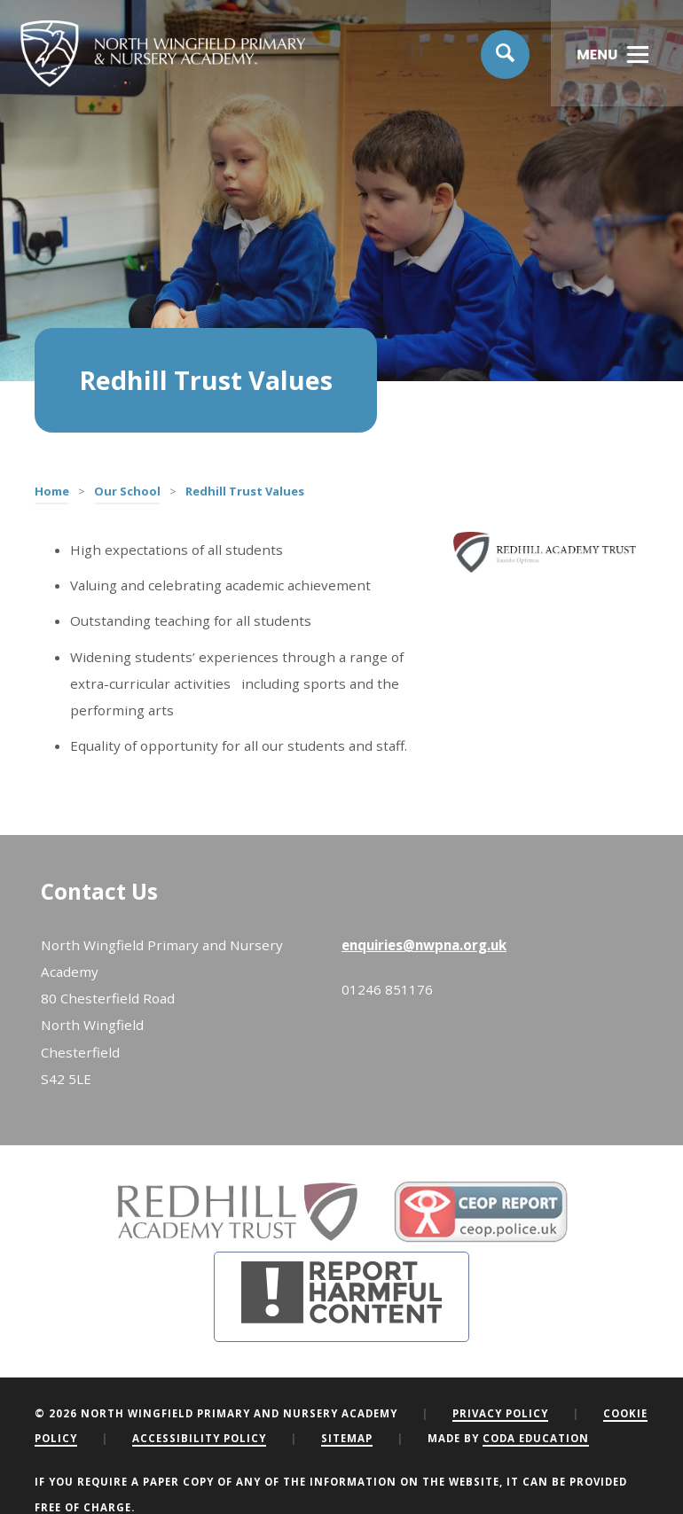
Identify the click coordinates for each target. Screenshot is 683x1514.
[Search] (505, 55)
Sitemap (347, 1438)
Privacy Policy (500, 1413)
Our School (127, 491)
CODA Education (536, 1438)
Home (52, 491)
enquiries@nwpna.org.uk (424, 945)
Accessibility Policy (199, 1438)
